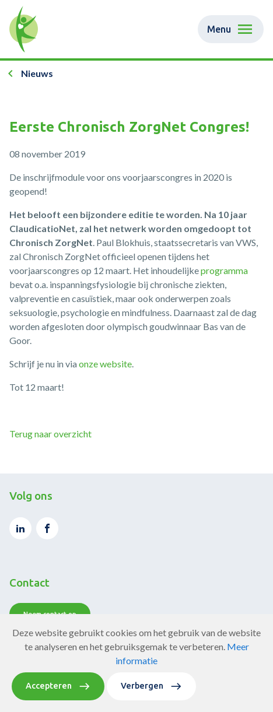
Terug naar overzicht (50, 433)
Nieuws (37, 73)
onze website (105, 363)
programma (224, 270)
